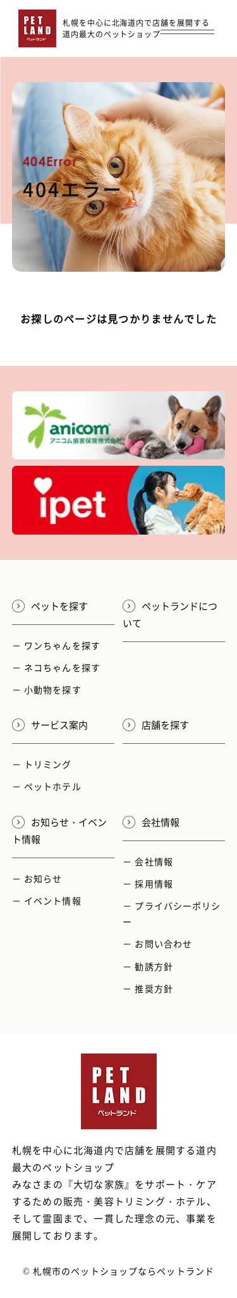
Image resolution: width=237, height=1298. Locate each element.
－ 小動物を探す (47, 689)
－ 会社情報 (148, 861)
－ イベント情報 (47, 900)
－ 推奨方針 (148, 988)
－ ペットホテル (47, 786)
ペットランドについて (170, 614)
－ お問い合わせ (157, 943)
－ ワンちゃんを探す (56, 645)
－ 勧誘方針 (148, 966)
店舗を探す (156, 725)
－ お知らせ (37, 878)
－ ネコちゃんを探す (56, 667)
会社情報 (151, 822)
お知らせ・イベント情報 (59, 830)
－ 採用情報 (148, 883)
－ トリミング (42, 764)
